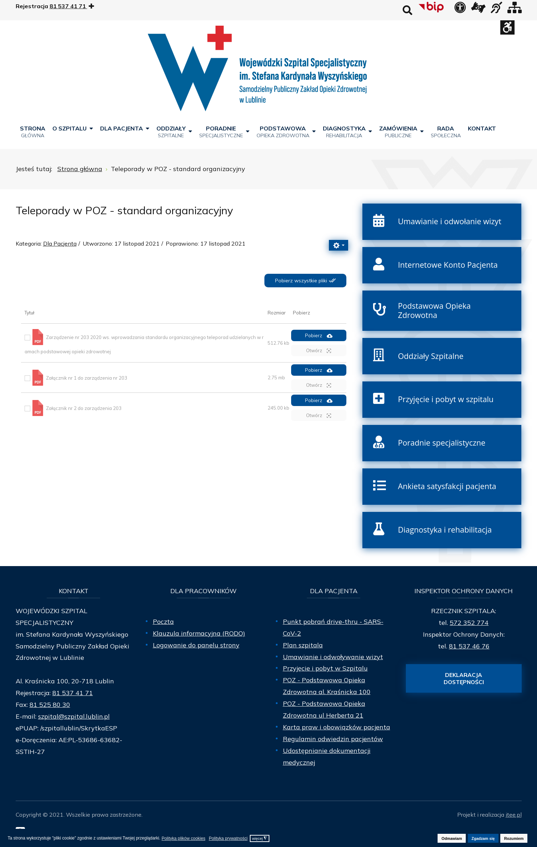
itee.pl (514, 814)
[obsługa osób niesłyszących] (496, 9)
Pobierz (318, 336)
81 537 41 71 (72, 693)
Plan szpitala (303, 645)
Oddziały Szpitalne (431, 356)
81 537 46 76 (469, 646)
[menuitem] (32, 131)
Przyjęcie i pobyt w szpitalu (446, 399)
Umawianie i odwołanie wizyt (449, 221)
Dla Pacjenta (60, 243)
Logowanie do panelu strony (196, 645)
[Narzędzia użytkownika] (338, 245)
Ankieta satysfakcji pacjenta (447, 486)
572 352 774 (469, 622)
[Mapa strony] (514, 9)
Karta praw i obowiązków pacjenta (336, 727)
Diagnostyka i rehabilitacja (445, 529)
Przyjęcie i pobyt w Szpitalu (325, 668)
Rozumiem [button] (514, 838)
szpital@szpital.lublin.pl (74, 716)
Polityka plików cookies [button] (183, 838)
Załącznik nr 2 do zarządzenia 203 (84, 408)
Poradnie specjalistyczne (441, 442)
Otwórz (318, 351)
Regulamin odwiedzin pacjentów (333, 739)
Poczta (163, 621)
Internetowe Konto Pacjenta (448, 265)
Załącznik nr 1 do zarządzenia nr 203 (86, 377)
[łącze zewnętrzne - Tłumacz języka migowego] (478, 9)
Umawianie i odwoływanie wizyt (333, 657)
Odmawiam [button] (452, 838)
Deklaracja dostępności (464, 678)
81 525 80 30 (50, 704)
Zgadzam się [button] (483, 838)
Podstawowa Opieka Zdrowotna (434, 310)
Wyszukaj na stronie (407, 10)
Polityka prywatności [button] (228, 838)
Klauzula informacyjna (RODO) (199, 633)
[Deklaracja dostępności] (460, 9)
